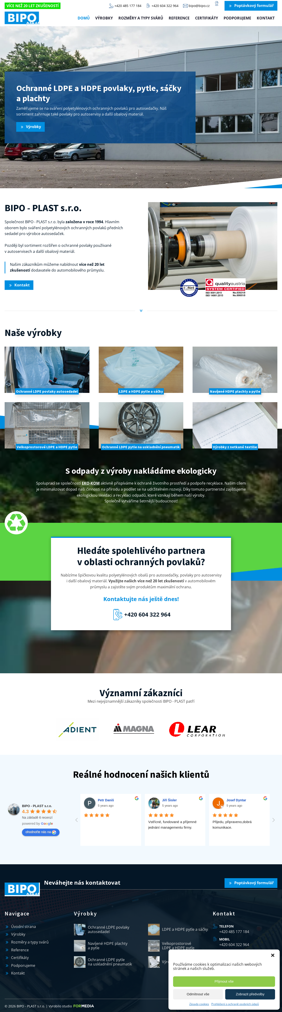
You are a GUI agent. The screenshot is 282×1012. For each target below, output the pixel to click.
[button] (272, 955)
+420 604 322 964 (234, 943)
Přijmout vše (224, 981)
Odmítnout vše (198, 994)
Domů (84, 18)
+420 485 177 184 (234, 930)
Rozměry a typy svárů (140, 18)
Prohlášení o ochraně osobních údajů (235, 1004)
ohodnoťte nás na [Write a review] (40, 832)
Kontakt (266, 18)
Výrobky (104, 18)
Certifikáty (206, 18)
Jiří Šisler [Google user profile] (169, 800)
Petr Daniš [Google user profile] (106, 800)
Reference (179, 18)
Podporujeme (237, 18)
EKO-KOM (91, 483)
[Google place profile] (37, 806)
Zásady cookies (199, 1004)
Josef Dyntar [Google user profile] (236, 800)
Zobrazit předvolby (250, 994)
